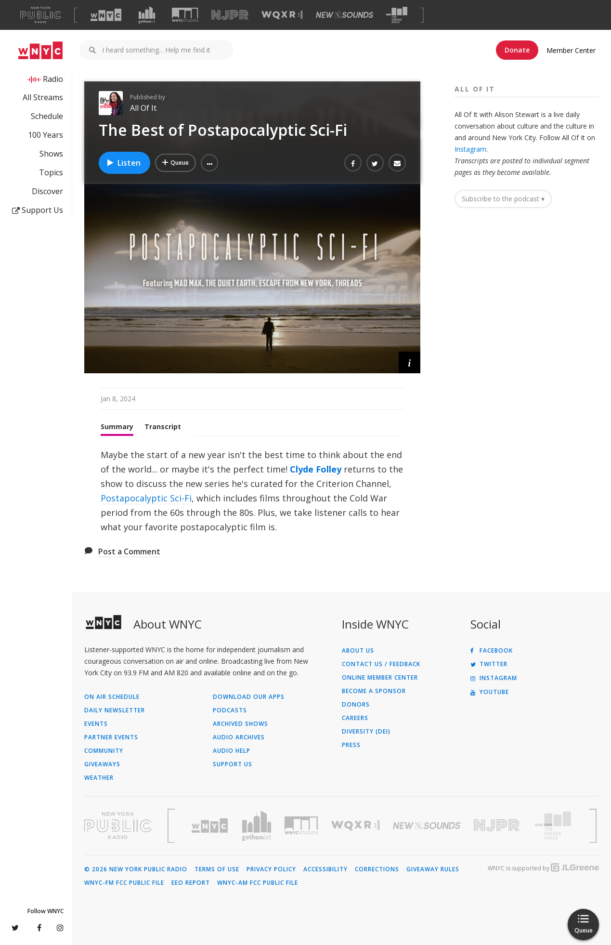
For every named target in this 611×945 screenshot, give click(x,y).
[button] (209, 162)
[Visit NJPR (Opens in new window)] (229, 15)
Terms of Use (217, 869)
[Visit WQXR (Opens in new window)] (281, 15)
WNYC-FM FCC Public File (124, 883)
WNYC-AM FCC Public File (257, 883)
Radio (53, 79)
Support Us (37, 210)
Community (103, 751)
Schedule (47, 116)
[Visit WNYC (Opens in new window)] (106, 15)
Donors (356, 705)
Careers (355, 718)
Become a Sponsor (374, 691)
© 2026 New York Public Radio (135, 869)
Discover (47, 191)
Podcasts (230, 710)
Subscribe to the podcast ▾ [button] (503, 198)
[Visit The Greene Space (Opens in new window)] (396, 15)
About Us (358, 651)
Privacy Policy (271, 869)
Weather (99, 778)
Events (96, 724)
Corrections (377, 869)
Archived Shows (240, 724)
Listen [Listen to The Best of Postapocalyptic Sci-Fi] (123, 162)
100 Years (45, 135)
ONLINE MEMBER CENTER (380, 678)
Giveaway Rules (432, 869)
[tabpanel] (252, 490)
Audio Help (231, 751)
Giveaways (102, 764)
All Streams (43, 97)
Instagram (470, 149)
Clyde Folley (315, 469)
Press (351, 745)
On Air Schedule (112, 697)
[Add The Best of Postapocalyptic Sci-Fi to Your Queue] (175, 163)
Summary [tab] (117, 426)
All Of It (143, 108)
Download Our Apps (249, 697)
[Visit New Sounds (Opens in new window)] (344, 15)
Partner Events (111, 737)
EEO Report (190, 883)
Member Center (571, 50)
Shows (51, 153)
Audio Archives (239, 737)
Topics (51, 172)
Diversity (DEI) (366, 732)
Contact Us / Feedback (381, 664)
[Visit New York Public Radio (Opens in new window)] (118, 825)
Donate (517, 49)
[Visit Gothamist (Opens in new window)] (147, 15)
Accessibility (325, 869)
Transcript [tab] (162, 426)
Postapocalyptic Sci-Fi (146, 498)
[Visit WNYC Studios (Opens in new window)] (185, 15)
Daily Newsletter (114, 710)
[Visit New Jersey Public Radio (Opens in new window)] (498, 825)
